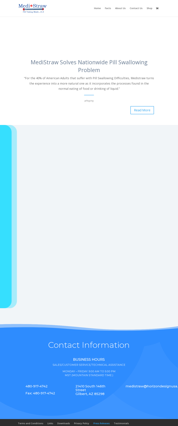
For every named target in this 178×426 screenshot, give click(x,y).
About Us (120, 8)
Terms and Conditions (30, 423)
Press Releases (101, 423)
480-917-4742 (36, 386)
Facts (108, 8)
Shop (149, 8)
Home (97, 8)
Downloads (63, 423)
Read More (142, 110)
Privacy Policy (81, 423)
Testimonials (121, 423)
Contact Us (136, 8)
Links (50, 423)
